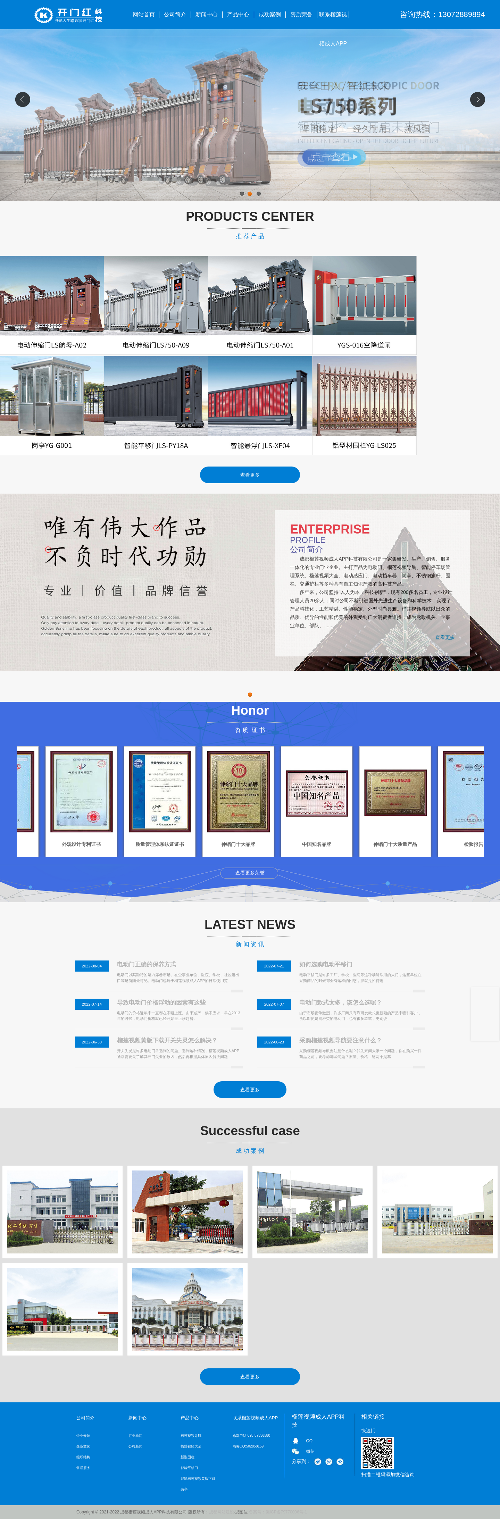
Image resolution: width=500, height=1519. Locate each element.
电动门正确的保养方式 (146, 964)
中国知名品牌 (367, 844)
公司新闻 (135, 1446)
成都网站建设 (221, 1512)
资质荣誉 (301, 14)
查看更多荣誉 (250, 872)
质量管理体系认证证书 (210, 844)
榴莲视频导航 (191, 1435)
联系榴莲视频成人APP (333, 20)
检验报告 (54, 844)
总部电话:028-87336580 (251, 1435)
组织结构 (83, 1457)
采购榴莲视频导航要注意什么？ (340, 1040)
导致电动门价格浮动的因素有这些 (161, 1002)
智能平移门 (189, 1468)
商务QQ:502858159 (248, 1446)
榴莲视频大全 (191, 1446)
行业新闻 (135, 1435)
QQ (309, 1440)
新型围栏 (187, 1457)
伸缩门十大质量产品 (446, 844)
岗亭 (184, 1489)
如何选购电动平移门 (325, 964)
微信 (310, 1451)
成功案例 (270, 14)
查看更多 (250, 475)
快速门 (368, 1430)
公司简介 (175, 14)
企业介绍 (83, 1435)
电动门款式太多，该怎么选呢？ (340, 1002)
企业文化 (83, 1446)
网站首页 (144, 14)
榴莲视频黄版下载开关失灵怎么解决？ (167, 1040)
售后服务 (83, 1468)
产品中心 (238, 14)
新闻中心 (206, 14)
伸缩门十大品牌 (289, 844)
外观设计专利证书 (132, 844)
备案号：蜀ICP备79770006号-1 (278, 1512)
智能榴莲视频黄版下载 (198, 1478)
